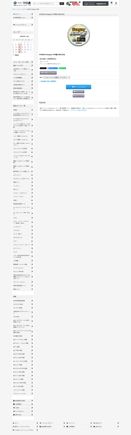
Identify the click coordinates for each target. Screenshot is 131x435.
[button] (78, 95)
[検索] (62, 3)
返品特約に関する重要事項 (48, 81)
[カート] (111, 4)
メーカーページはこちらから (78, 110)
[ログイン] (116, 4)
